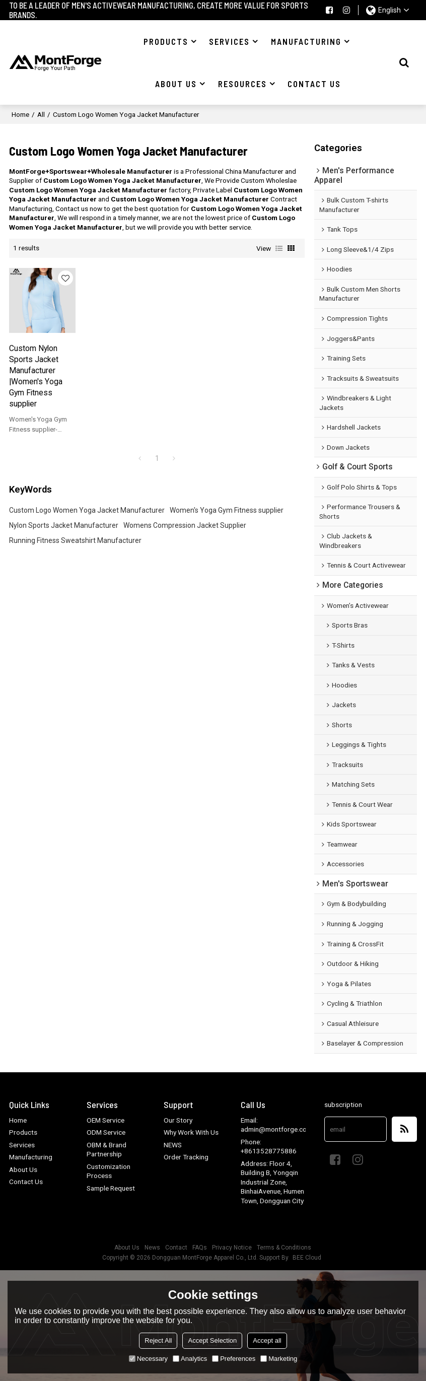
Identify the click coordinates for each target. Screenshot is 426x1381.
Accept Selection (212, 1340)
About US (176, 84)
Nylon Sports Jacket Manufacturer (63, 525)
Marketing (278, 1358)
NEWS (173, 1145)
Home (20, 114)
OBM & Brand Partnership (106, 1149)
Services (229, 41)
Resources (242, 84)
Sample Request (111, 1188)
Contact (176, 1247)
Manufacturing (306, 41)
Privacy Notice (232, 1247)
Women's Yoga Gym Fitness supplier (226, 510)
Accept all (267, 1340)
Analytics (190, 1358)
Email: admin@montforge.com (276, 1125)
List (279, 248)
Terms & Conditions (284, 1247)
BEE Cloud (307, 1257)
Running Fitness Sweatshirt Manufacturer (75, 540)
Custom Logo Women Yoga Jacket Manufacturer (87, 510)
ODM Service (106, 1132)
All (41, 114)
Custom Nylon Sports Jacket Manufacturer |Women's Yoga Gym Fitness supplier (35, 376)
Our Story (178, 1120)
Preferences (233, 1358)
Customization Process (108, 1171)
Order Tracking (186, 1157)
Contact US (314, 84)
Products (166, 41)
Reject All (158, 1340)
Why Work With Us (191, 1132)
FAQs (199, 1247)
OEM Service (105, 1120)
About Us (23, 1169)
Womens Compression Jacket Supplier (184, 525)
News (152, 1247)
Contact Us (26, 1182)
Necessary (148, 1358)
